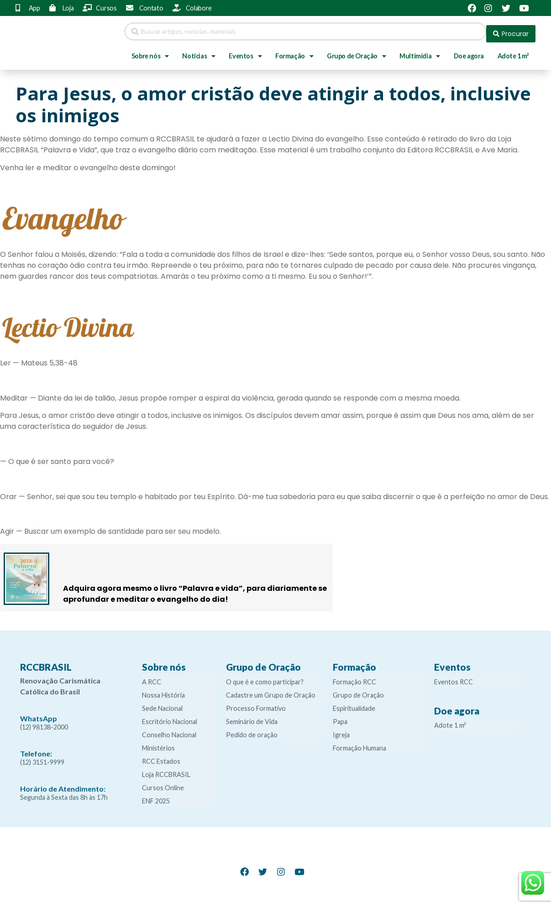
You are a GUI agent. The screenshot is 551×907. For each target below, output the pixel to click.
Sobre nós (150, 51)
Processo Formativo (256, 704)
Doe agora (469, 51)
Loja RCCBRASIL (166, 770)
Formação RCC (354, 677)
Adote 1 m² (513, 51)
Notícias (198, 51)
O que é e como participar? (265, 677)
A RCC (151, 677)
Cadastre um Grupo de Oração (270, 690)
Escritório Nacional (169, 717)
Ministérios (158, 743)
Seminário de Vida (252, 717)
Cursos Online (163, 783)
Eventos (245, 51)
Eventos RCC (453, 677)
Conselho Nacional (169, 730)
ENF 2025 (156, 796)
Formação (294, 51)
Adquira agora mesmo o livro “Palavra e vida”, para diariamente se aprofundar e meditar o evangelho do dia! (195, 589)
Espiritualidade (354, 704)
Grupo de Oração (356, 51)
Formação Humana (359, 743)
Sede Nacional (162, 704)
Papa (340, 717)
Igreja (341, 730)
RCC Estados (161, 757)
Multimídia (419, 51)
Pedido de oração (252, 730)
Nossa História (163, 690)
